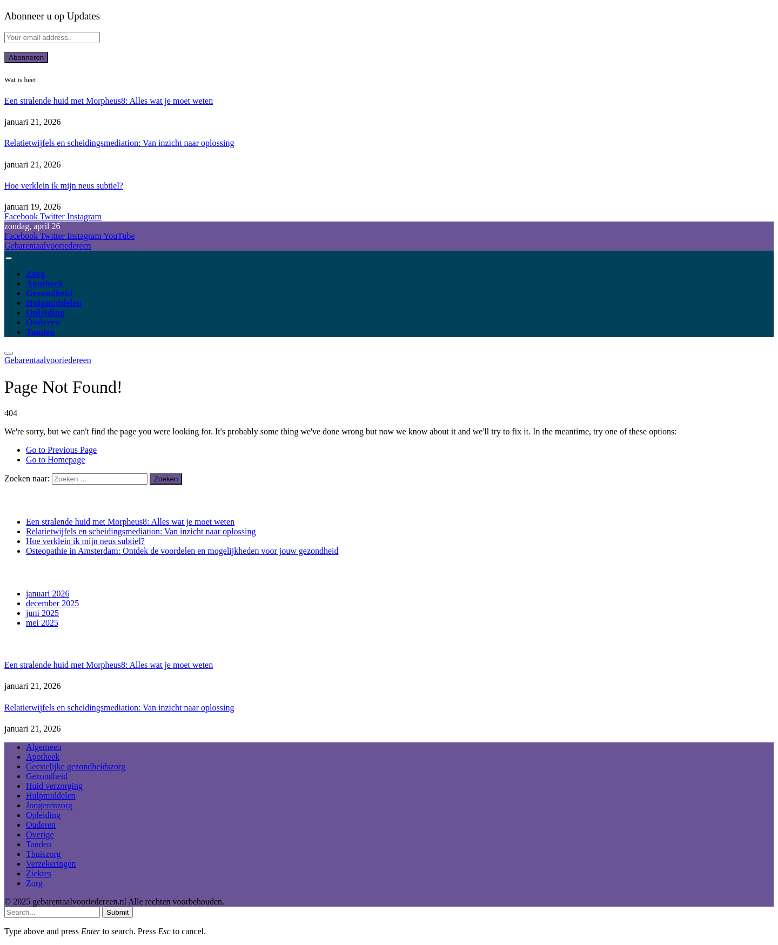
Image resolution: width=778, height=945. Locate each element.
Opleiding (45, 312)
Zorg (35, 273)
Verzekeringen (51, 863)
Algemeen (44, 747)
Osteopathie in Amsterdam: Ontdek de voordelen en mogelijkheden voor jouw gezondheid (182, 550)
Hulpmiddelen (54, 302)
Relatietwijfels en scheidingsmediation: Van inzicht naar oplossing (119, 143)
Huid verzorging (54, 785)
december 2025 (52, 603)
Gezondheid (49, 293)
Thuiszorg (43, 854)
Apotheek (45, 283)
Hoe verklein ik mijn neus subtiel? (63, 185)
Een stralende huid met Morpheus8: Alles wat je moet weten (108, 100)
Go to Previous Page (61, 449)
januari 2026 (47, 593)
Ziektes (38, 873)
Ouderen (43, 322)
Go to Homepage (55, 459)
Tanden (40, 332)
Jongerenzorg (49, 805)
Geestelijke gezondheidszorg (75, 766)
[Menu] (8, 258)
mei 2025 (42, 622)
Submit (117, 912)
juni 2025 (42, 613)
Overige (40, 834)
